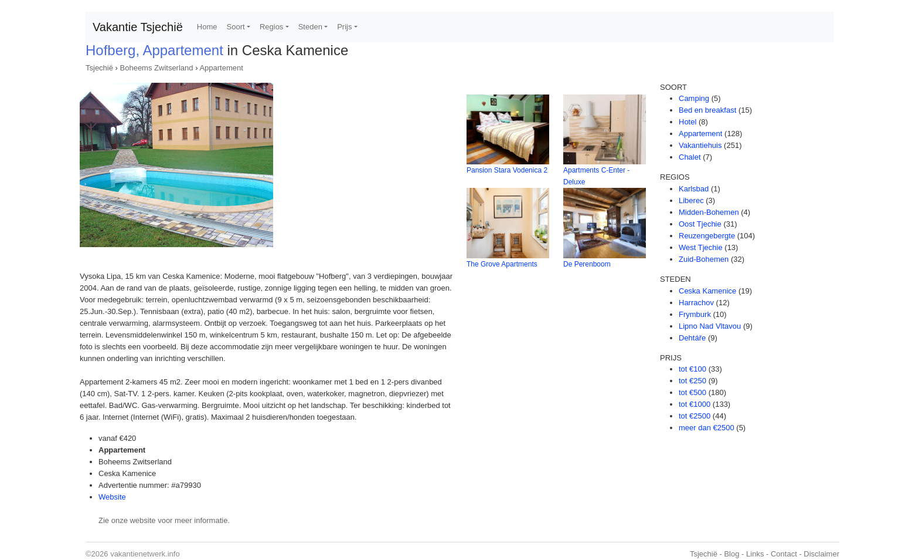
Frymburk (695, 314)
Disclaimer (821, 553)
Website (112, 496)
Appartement (221, 67)
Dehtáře (692, 337)
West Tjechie (701, 247)
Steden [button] (310, 26)
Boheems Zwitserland (156, 67)
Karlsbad (694, 188)
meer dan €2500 (706, 427)
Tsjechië (99, 67)
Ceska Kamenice (707, 290)
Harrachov (696, 302)
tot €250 (692, 380)
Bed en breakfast (707, 110)
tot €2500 (694, 415)
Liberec (691, 200)
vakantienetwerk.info (145, 553)
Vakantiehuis (700, 145)
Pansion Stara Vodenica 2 (507, 170)
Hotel (687, 121)
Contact (784, 553)
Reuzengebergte (707, 235)
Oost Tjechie (700, 224)
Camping (694, 98)
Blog (731, 553)
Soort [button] (236, 26)
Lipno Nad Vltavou (710, 326)
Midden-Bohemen (709, 212)
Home (207, 26)
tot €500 (692, 392)
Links (755, 553)
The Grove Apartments (502, 264)
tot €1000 (694, 404)
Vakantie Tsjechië (138, 27)
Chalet (690, 157)
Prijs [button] (344, 26)
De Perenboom (587, 264)
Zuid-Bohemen (704, 259)
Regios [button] (271, 26)
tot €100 (692, 369)
